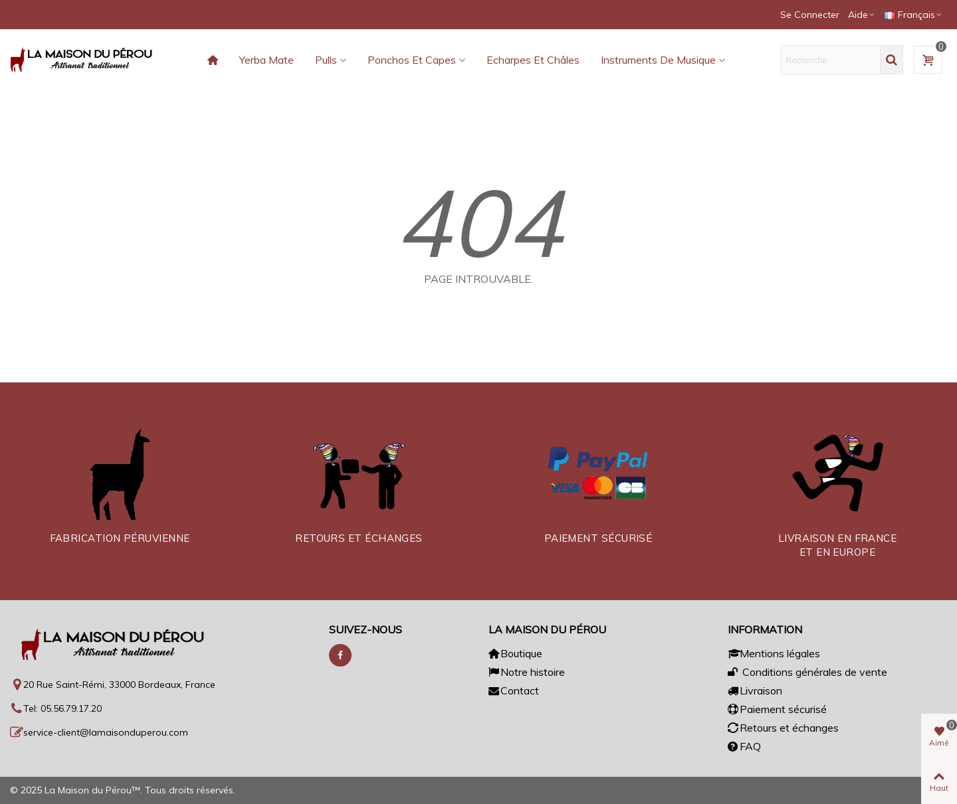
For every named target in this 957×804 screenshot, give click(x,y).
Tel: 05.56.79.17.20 (62, 708)
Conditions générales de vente (807, 672)
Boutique (515, 653)
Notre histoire (526, 672)
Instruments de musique (658, 59)
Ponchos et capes (412, 59)
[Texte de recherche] (831, 60)
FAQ (744, 746)
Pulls (326, 59)
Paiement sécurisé (777, 709)
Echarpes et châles (533, 59)
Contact (513, 690)
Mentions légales (774, 653)
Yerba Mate (266, 59)
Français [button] (914, 15)
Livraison (755, 690)
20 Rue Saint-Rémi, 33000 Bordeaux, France (119, 684)
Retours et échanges (783, 728)
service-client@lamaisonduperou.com (105, 732)
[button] (862, 14)
